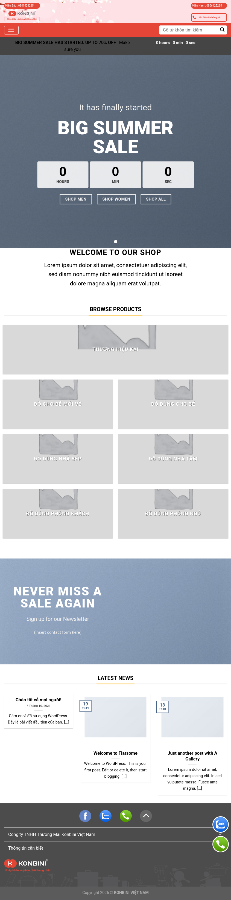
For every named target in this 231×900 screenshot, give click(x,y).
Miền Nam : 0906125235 (207, 5)
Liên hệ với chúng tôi (206, 17)
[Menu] (11, 30)
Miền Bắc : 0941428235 (19, 5)
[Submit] (222, 29)
